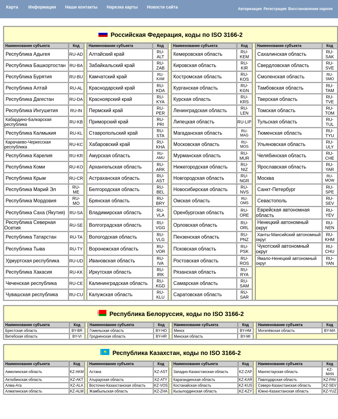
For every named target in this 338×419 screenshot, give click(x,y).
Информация (42, 7)
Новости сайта (162, 7)
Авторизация (250, 9)
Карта (12, 7)
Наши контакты (81, 7)
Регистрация (275, 9)
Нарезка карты (122, 7)
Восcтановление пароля (310, 9)
